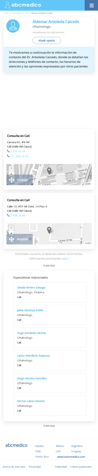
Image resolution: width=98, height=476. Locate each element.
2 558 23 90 (16, 215)
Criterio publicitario (81, 466)
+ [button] (11, 168)
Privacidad (35, 466)
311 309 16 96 (17, 156)
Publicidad (61, 466)
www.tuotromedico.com (71, 456)
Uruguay (76, 451)
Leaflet (88, 184)
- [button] (11, 174)
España (39, 446)
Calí (26, 13)
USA (58, 451)
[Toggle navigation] (91, 4)
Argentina (76, 446)
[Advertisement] (52, 100)
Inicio (6, 13)
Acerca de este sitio (14, 466)
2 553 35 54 (16, 151)
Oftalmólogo (16, 13)
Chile (38, 451)
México (60, 446)
